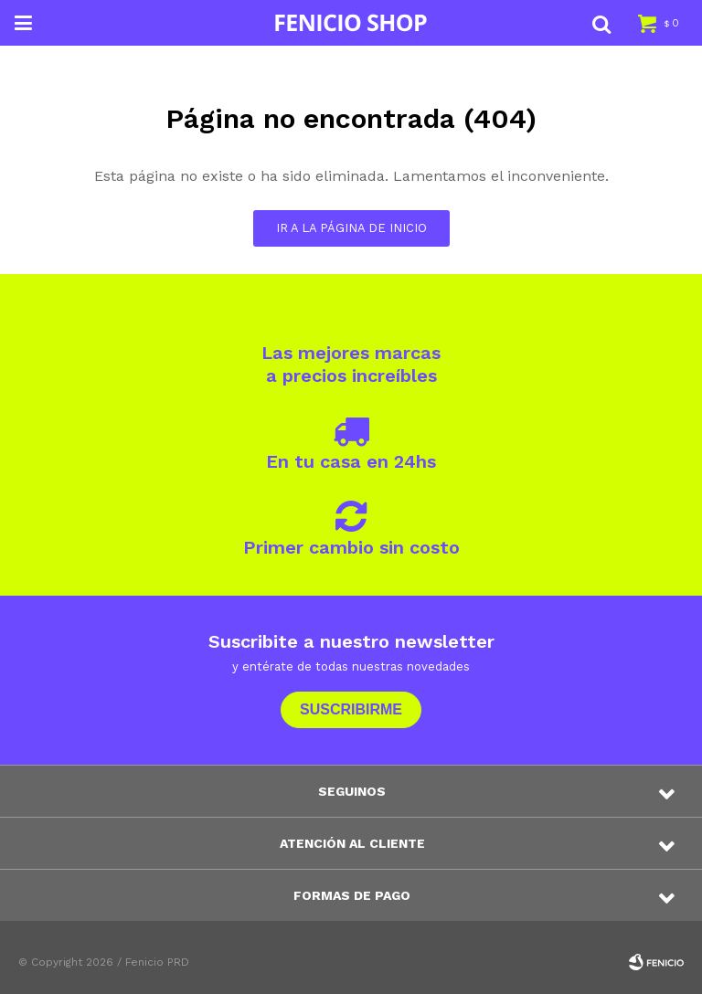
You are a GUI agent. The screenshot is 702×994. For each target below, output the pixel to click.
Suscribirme (351, 709)
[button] (601, 23)
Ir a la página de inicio (351, 228)
